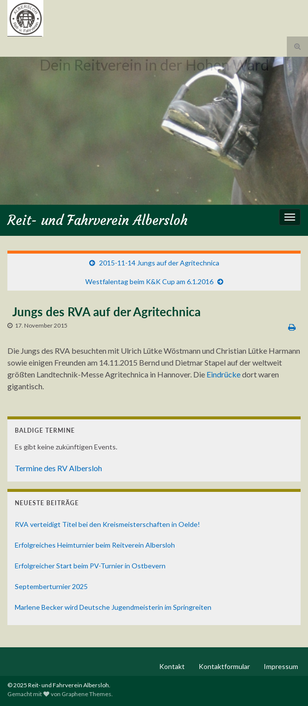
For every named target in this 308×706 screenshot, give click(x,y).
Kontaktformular (224, 666)
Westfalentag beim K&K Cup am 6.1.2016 (149, 281)
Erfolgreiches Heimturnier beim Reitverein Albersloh (95, 545)
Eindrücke (224, 374)
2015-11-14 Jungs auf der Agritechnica (159, 263)
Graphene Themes (86, 694)
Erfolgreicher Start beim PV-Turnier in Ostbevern (90, 565)
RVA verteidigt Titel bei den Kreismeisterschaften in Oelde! (107, 524)
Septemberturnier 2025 (51, 586)
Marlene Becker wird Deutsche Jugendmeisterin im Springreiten (113, 607)
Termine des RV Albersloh (58, 468)
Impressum (281, 666)
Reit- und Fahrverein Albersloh (97, 220)
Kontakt (172, 666)
